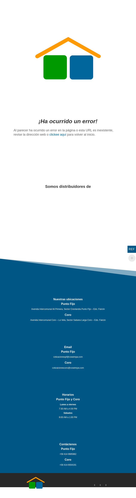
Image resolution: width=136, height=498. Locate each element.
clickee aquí (57, 134)
